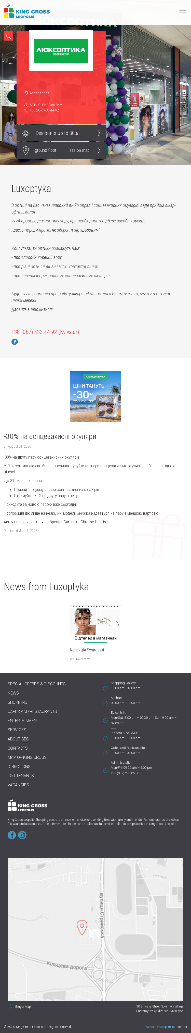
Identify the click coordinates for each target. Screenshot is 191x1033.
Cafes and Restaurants (32, 711)
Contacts (18, 748)
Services (17, 729)
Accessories (39, 93)
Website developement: (160, 1027)
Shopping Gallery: (124, 683)
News (13, 693)
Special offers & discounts (37, 684)
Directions (19, 766)
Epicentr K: (118, 712)
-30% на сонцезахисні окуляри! (51, 436)
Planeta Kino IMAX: (124, 733)
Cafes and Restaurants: (128, 748)
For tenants (21, 775)
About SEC (18, 739)
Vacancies (18, 785)
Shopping (18, 702)
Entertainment (23, 720)
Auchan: (116, 698)
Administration (121, 762)
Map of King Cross (27, 757)
